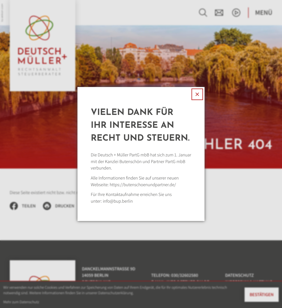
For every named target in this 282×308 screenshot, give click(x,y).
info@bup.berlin (118, 201)
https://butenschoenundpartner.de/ (143, 185)
